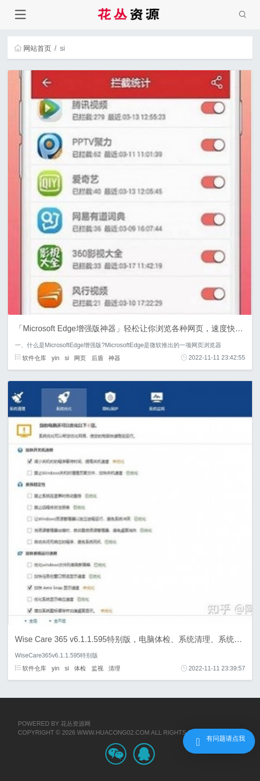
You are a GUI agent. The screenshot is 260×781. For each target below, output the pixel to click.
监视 (97, 668)
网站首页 (32, 48)
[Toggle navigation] (20, 14)
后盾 (97, 357)
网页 (80, 357)
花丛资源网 (75, 723)
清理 (114, 668)
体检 (80, 668)
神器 (114, 357)
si (67, 357)
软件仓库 (30, 357)
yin (56, 357)
